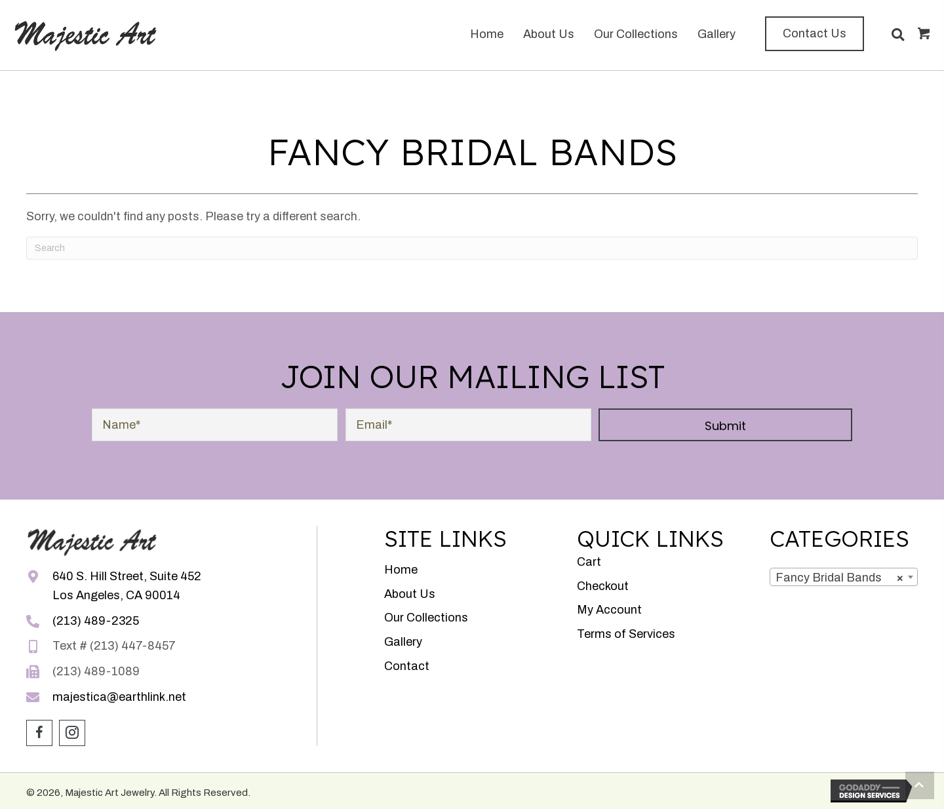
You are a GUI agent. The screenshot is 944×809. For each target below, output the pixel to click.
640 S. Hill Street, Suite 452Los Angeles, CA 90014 (126, 586)
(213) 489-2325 (95, 620)
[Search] (472, 248)
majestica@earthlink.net (119, 696)
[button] (814, 33)
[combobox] (844, 577)
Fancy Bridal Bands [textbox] (840, 577)
